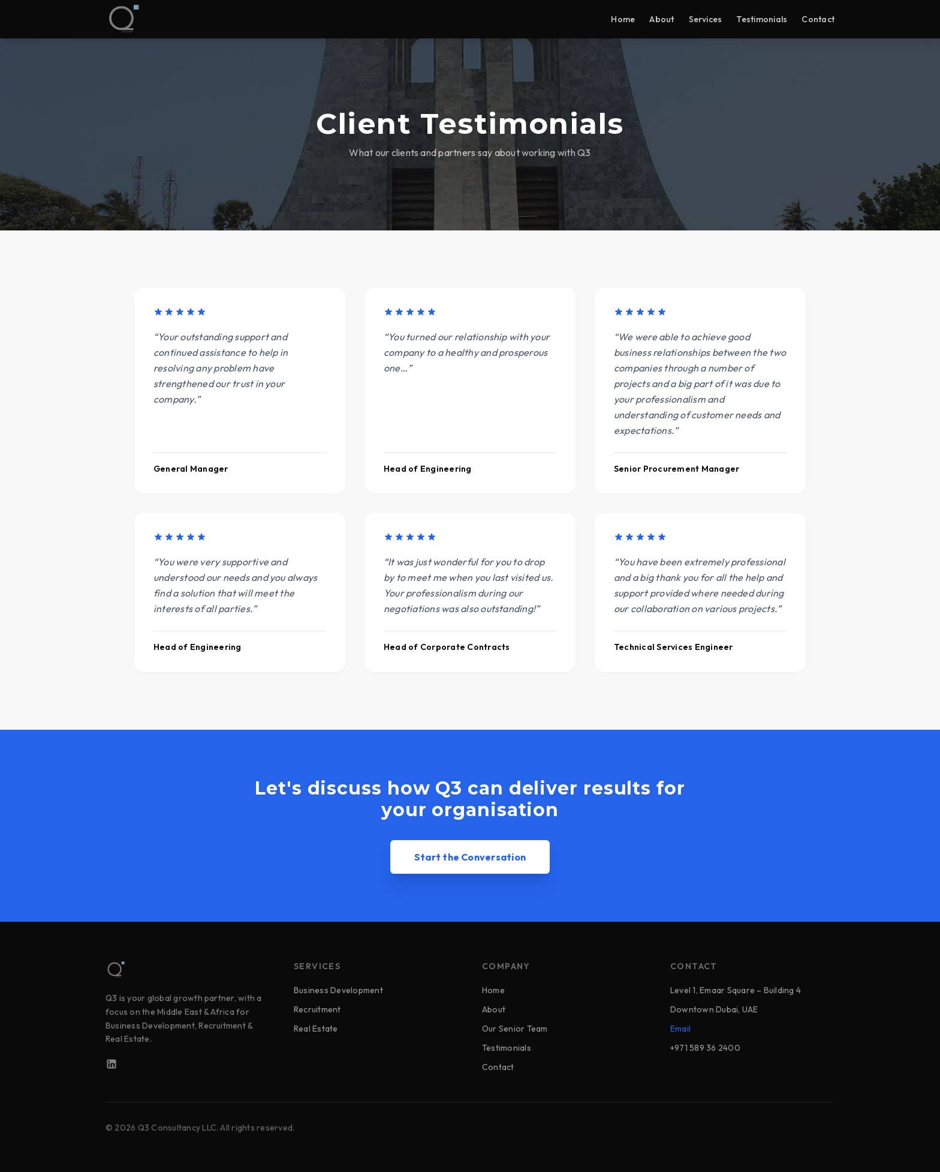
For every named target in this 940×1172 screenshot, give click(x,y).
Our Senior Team (515, 1028)
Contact (818, 19)
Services (705, 19)
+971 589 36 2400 (705, 1047)
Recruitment (317, 1009)
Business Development (338, 990)
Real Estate (316, 1028)
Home (623, 19)
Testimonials (761, 19)
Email (680, 1028)
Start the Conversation (470, 861)
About (661, 19)
